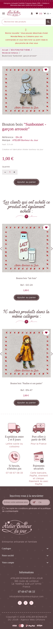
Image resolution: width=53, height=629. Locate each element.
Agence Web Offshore (32, 620)
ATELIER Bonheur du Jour (25, 140)
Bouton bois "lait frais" (26, 278)
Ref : (22, 285)
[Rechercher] (26, 22)
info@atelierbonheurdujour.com (26, 596)
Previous (1, 248)
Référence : (8, 137)
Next (52, 248)
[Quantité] (10, 172)
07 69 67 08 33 (26, 591)
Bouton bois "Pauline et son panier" (26, 383)
